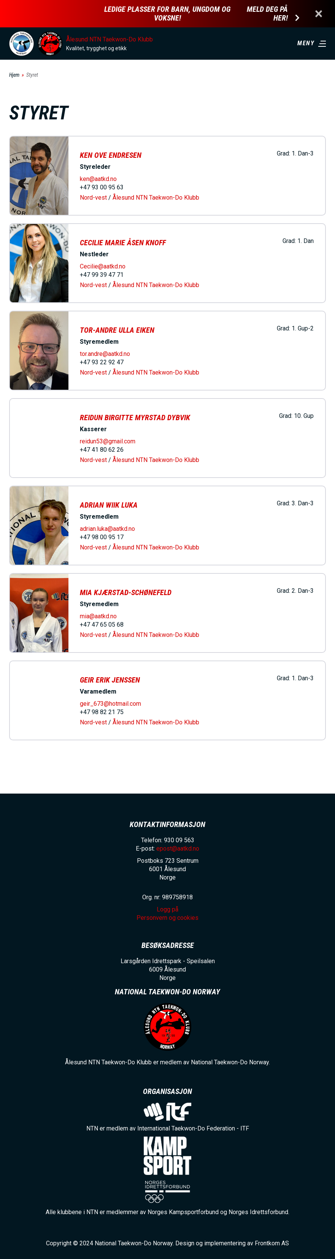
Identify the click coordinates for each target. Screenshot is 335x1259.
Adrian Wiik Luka (109, 505)
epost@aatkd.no (177, 848)
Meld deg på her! (267, 13)
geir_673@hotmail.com (110, 703)
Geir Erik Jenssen (110, 679)
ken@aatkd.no (98, 179)
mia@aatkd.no (98, 616)
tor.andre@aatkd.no (105, 353)
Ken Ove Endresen (110, 155)
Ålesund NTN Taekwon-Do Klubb (109, 39)
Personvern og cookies (167, 917)
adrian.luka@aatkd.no (107, 528)
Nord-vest (93, 197)
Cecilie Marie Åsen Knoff (123, 242)
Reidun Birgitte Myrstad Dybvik (135, 417)
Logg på (167, 909)
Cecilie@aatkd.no (102, 266)
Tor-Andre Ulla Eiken (117, 330)
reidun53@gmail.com (107, 441)
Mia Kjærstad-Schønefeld (125, 592)
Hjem (14, 75)
